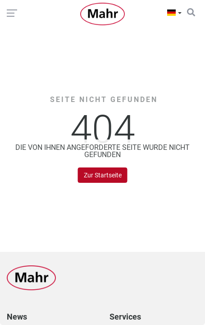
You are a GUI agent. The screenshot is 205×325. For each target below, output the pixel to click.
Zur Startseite (103, 175)
